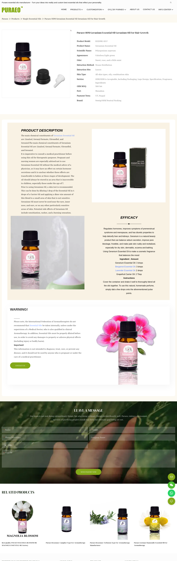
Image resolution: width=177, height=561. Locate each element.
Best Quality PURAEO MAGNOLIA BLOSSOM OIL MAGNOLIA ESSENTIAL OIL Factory (19, 544)
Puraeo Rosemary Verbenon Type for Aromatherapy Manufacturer (110, 544)
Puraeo (5, 19)
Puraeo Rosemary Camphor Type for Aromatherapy (65, 543)
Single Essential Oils (32, 19)
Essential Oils (36, 325)
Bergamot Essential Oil (125, 267)
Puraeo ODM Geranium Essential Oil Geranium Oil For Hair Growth (74, 19)
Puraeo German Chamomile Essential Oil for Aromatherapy (150, 544)
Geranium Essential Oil (63, 135)
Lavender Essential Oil (125, 270)
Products (15, 19)
